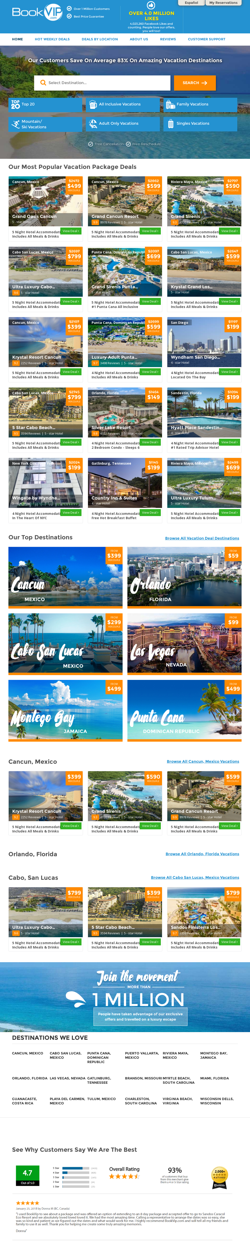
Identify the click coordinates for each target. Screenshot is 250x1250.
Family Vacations (187, 104)
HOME (17, 39)
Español (191, 2)
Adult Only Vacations (113, 124)
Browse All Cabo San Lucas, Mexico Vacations (195, 877)
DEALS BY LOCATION (100, 39)
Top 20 (23, 104)
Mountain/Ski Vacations (28, 124)
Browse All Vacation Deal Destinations (202, 538)
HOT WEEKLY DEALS (52, 39)
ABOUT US (139, 39)
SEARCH (195, 82)
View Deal (71, 231)
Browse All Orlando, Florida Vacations (202, 854)
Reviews (168, 39)
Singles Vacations (187, 124)
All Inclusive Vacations (114, 104)
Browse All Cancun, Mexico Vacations (203, 761)
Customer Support (206, 39)
